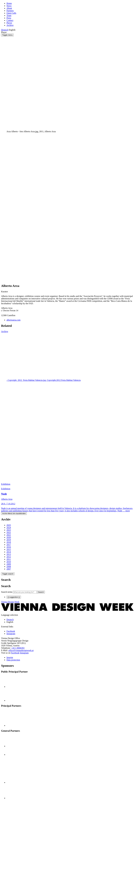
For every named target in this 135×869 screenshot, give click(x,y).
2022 (9, 532)
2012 (9, 557)
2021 (9, 535)
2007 (9, 569)
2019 (9, 540)
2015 (9, 549)
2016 (9, 547)
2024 (9, 527)
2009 (9, 564)
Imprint (10, 657)
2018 (9, 542)
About (9, 8)
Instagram (24, 653)
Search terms (6, 592)
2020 (9, 537)
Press (9, 18)
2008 (9, 566)
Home (9, 3)
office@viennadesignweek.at (21, 650)
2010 (9, 561)
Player (9, 23)
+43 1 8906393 (17, 648)
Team (9, 15)
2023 (9, 530)
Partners (10, 10)
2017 (9, 544)
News (9, 6)
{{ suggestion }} (14, 597)
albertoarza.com (14, 320)
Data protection (13, 660)
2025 (9, 525)
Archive (10, 25)
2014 (9, 552)
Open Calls (11, 13)
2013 (9, 554)
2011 (9, 559)
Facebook (15, 653)
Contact (10, 20)
